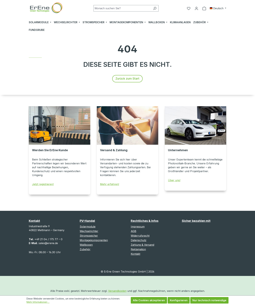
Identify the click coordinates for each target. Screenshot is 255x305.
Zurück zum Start (127, 78)
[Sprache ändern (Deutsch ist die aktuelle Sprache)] (218, 8)
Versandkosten (117, 290)
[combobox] (122, 8)
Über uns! (174, 180)
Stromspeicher (89, 235)
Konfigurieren (179, 300)
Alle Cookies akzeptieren (149, 300)
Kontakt (135, 253)
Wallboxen (86, 244)
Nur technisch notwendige (209, 300)
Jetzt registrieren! (43, 184)
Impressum (138, 226)
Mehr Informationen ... (38, 302)
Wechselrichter (89, 231)
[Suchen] (155, 8)
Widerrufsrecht (140, 235)
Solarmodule (87, 226)
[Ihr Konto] (196, 8)
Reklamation (138, 249)
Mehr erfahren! (109, 184)
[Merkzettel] (189, 8)
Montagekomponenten (94, 240)
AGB (133, 231)
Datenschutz (138, 240)
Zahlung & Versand (142, 244)
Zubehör (85, 249)
